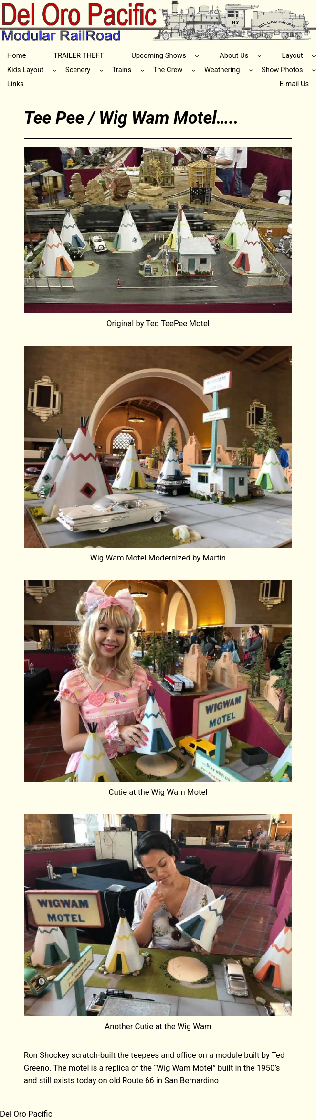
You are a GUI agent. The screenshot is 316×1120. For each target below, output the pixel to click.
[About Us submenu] (259, 56)
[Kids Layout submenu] (55, 70)
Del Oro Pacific (26, 1114)
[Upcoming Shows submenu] (197, 56)
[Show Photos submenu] (314, 70)
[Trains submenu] (142, 70)
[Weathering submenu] (251, 70)
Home (16, 55)
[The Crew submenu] (193, 70)
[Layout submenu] (314, 56)
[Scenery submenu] (101, 70)
